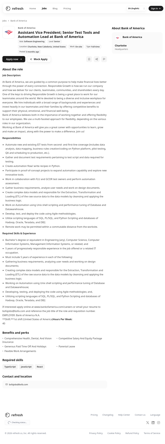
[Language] (136, 8)
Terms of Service (152, 433)
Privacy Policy (96, 433)
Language (155, 415)
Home (32, 8)
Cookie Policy (114, 433)
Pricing (67, 8)
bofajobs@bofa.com (18, 384)
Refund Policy (132, 433)
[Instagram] (158, 422)
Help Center (124, 415)
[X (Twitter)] (147, 422)
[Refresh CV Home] (14, 8)
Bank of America (18, 20)
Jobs (44, 8)
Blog (55, 8)
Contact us (140, 415)
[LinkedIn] (153, 422)
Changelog (107, 415)
